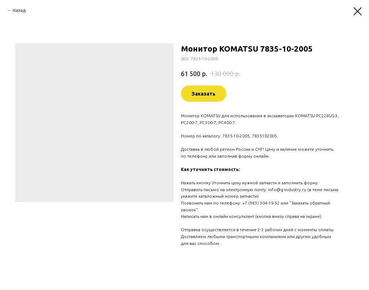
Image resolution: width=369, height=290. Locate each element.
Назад (19, 10)
